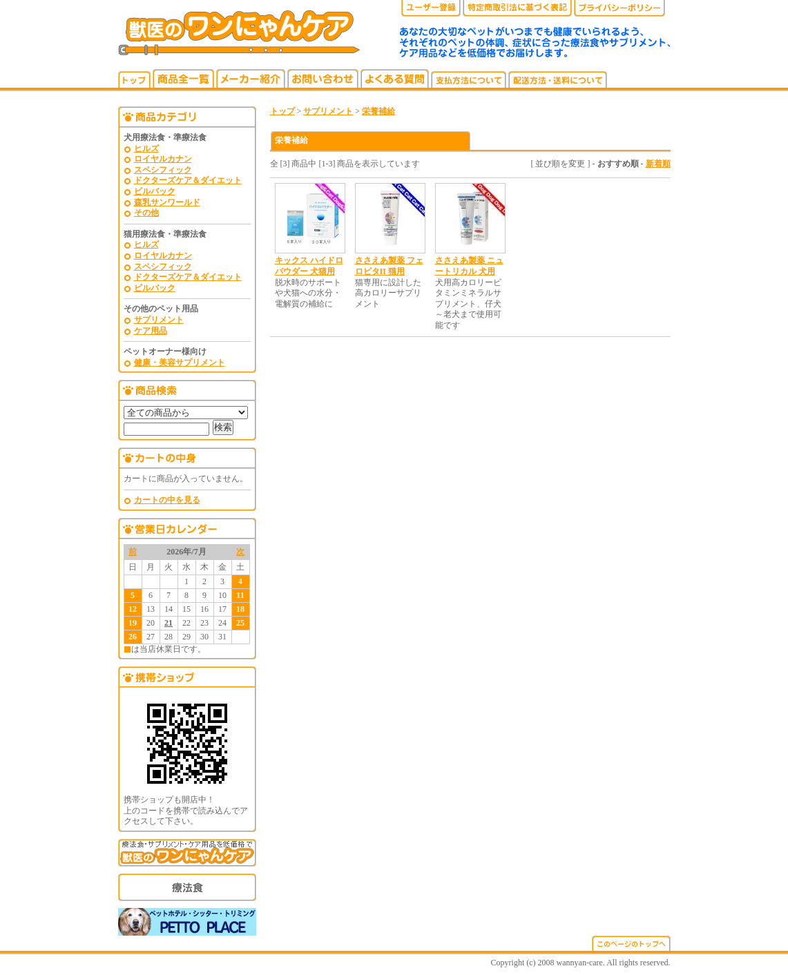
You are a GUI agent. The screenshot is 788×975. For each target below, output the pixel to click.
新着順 (658, 163)
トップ (282, 111)
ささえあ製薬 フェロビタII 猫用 (389, 265)
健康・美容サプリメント (179, 362)
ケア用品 (150, 331)
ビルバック (154, 191)
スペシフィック (163, 170)
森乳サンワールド (167, 202)
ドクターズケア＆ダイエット (188, 180)
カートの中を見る (167, 500)
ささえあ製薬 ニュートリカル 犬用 (469, 265)
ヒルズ (146, 148)
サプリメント (159, 320)
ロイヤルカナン (163, 159)
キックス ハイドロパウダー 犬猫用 (309, 265)
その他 (146, 213)
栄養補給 (378, 111)
